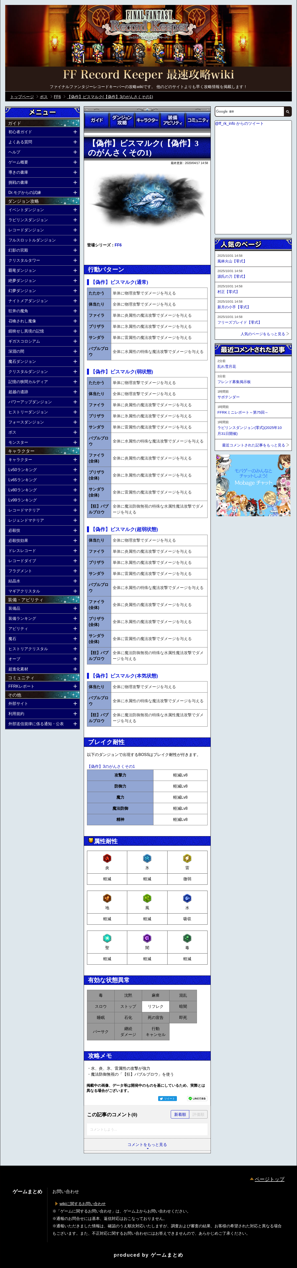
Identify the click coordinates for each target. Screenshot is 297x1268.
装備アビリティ (172, 120)
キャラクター (147, 120)
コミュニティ (198, 120)
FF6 (118, 245)
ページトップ (269, 1179)
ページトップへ (227, 529)
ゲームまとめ (167, 1255)
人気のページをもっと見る (263, 334)
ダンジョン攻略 (121, 120)
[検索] (249, 111)
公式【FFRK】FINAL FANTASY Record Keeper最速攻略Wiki (148, 75)
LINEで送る (197, 1098)
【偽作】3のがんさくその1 (111, 766)
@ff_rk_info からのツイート (239, 123)
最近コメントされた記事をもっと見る (253, 445)
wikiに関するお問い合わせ (83, 1204)
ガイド (96, 120)
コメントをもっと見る (147, 1144)
